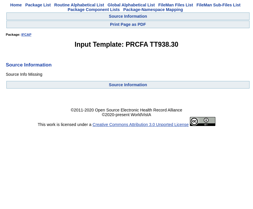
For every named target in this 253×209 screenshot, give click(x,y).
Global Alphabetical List (131, 5)
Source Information (128, 16)
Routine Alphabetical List (79, 5)
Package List (38, 5)
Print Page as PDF (128, 24)
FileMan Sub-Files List (219, 5)
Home (16, 5)
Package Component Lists (94, 9)
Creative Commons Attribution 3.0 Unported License (141, 124)
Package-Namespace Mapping (153, 9)
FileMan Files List (175, 5)
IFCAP (26, 34)
